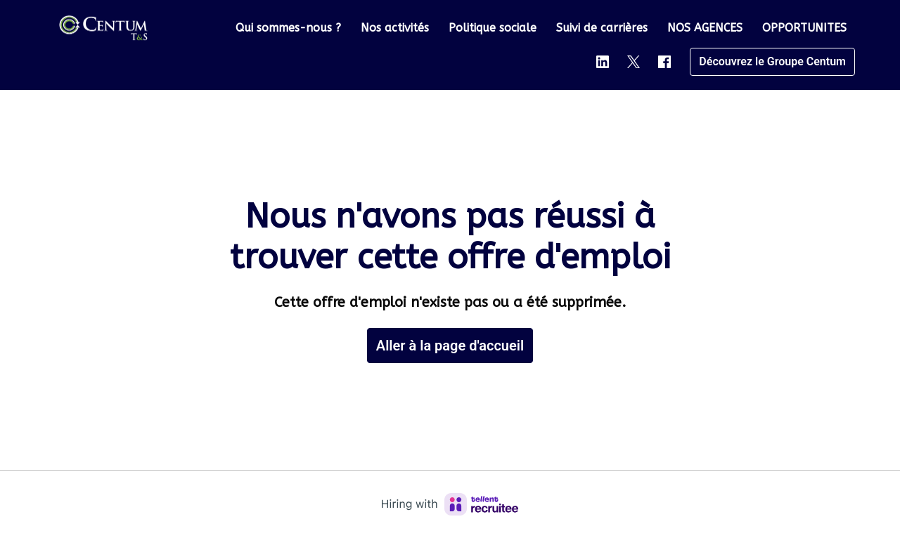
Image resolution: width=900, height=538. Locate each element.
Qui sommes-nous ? (288, 27)
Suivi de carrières (602, 27)
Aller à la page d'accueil (450, 345)
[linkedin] (603, 62)
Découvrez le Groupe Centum (772, 61)
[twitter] (633, 62)
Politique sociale (492, 27)
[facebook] (664, 62)
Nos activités (395, 27)
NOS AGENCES (704, 27)
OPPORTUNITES (804, 27)
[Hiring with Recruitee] (450, 504)
